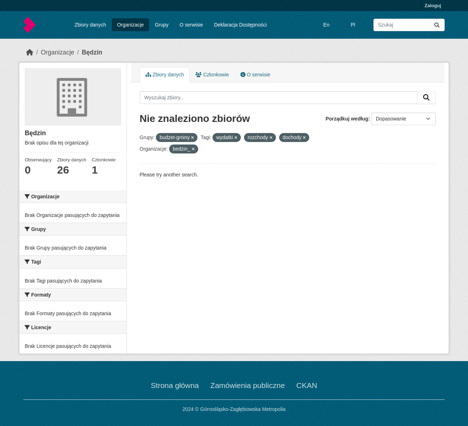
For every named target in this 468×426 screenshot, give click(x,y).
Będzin (92, 52)
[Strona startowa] (29, 52)
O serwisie (191, 25)
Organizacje (130, 25)
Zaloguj (433, 5)
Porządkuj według (346, 119)
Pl (353, 25)
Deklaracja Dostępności (240, 25)
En (326, 25)
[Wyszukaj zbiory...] (409, 25)
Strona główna (175, 385)
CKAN (306, 385)
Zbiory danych (90, 25)
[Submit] (437, 25)
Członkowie (212, 74)
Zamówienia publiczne (247, 385)
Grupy (161, 25)
